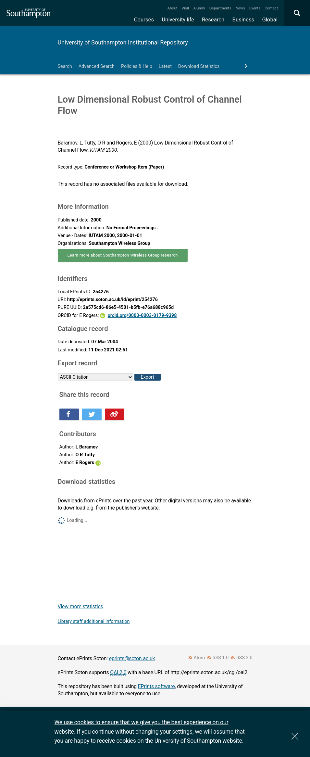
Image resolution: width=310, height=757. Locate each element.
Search (65, 66)
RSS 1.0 (221, 658)
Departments (220, 8)
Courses (144, 19)
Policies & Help (136, 66)
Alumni (199, 8)
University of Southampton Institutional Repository (123, 42)
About (172, 8)
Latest (165, 66)
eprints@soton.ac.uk (132, 658)
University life (178, 19)
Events (255, 8)
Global (270, 19)
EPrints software (156, 686)
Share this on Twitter (92, 414)
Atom (199, 658)
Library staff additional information (94, 621)
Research (213, 19)
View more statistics (80, 606)
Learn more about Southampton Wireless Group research (123, 255)
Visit (185, 8)
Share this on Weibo (114, 414)
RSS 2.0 (244, 658)
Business (243, 19)
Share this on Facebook (69, 414)
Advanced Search (97, 66)
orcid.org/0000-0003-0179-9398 (142, 315)
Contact (271, 8)
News (240, 8)
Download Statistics (199, 66)
